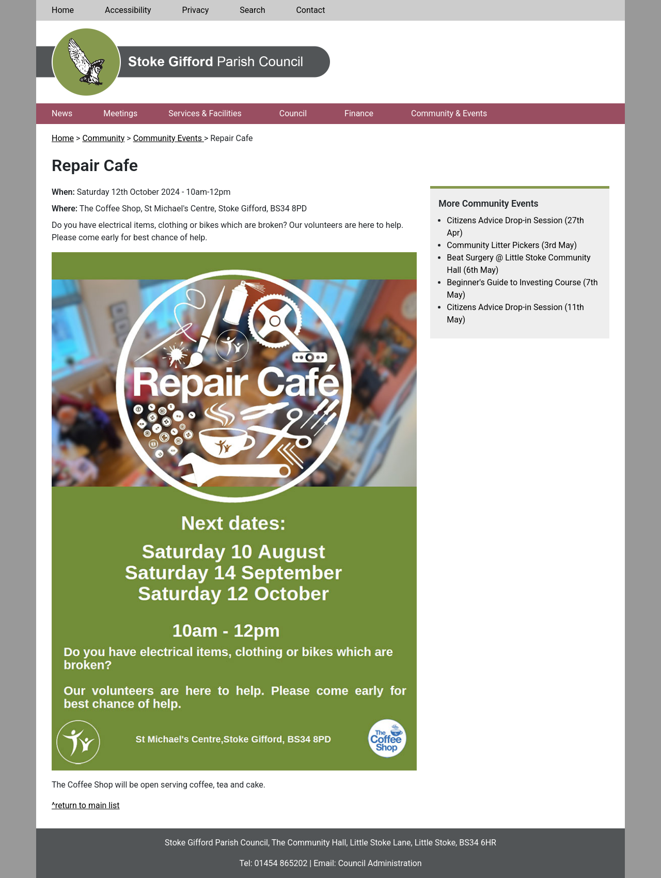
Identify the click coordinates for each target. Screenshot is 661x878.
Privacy (195, 10)
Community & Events (449, 113)
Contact (310, 10)
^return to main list (86, 805)
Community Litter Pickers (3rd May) (512, 245)
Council (293, 113)
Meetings (120, 113)
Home (63, 10)
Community (103, 138)
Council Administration (380, 863)
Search (252, 10)
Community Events (168, 138)
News (62, 113)
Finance (358, 113)
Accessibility (128, 10)
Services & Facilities (204, 113)
